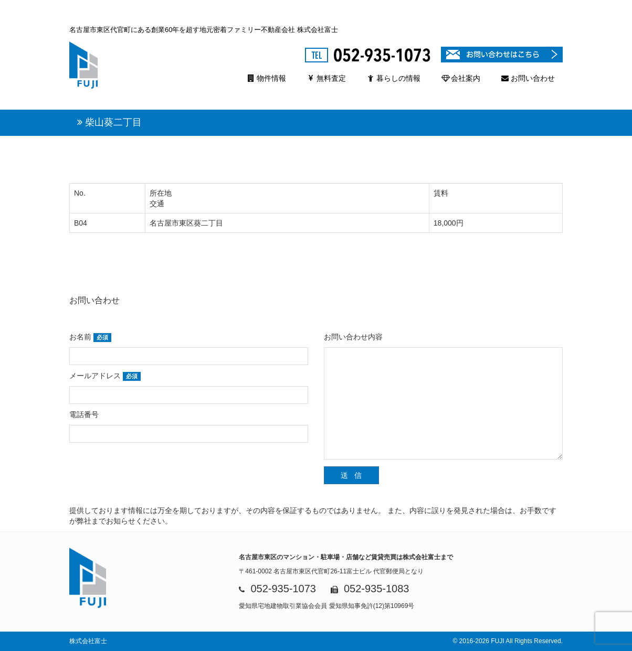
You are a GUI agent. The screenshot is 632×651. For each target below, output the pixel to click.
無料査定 (326, 78)
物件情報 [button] (266, 78)
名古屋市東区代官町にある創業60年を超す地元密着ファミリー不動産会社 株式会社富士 (203, 30)
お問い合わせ (528, 78)
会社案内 (460, 78)
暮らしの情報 (393, 78)
